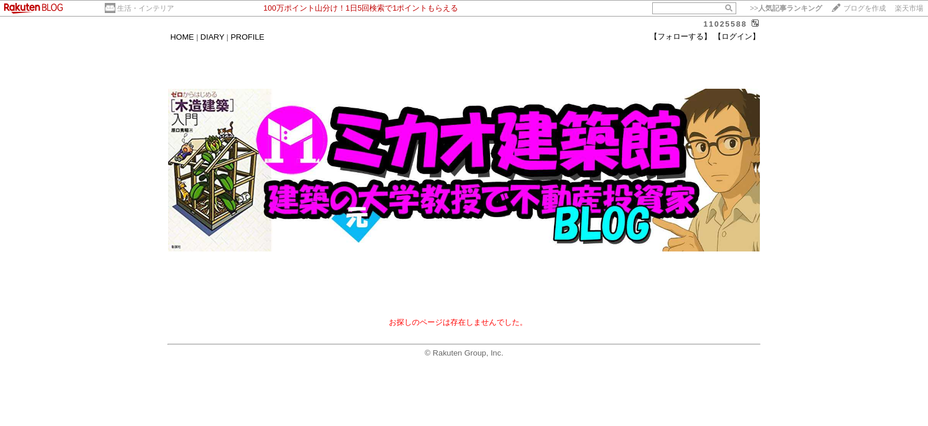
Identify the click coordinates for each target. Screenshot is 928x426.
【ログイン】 (737, 36)
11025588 (725, 24)
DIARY (212, 37)
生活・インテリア (145, 8)
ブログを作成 (864, 8)
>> (786, 8)
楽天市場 (909, 8)
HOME (182, 37)
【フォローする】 (680, 36)
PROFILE (248, 37)
